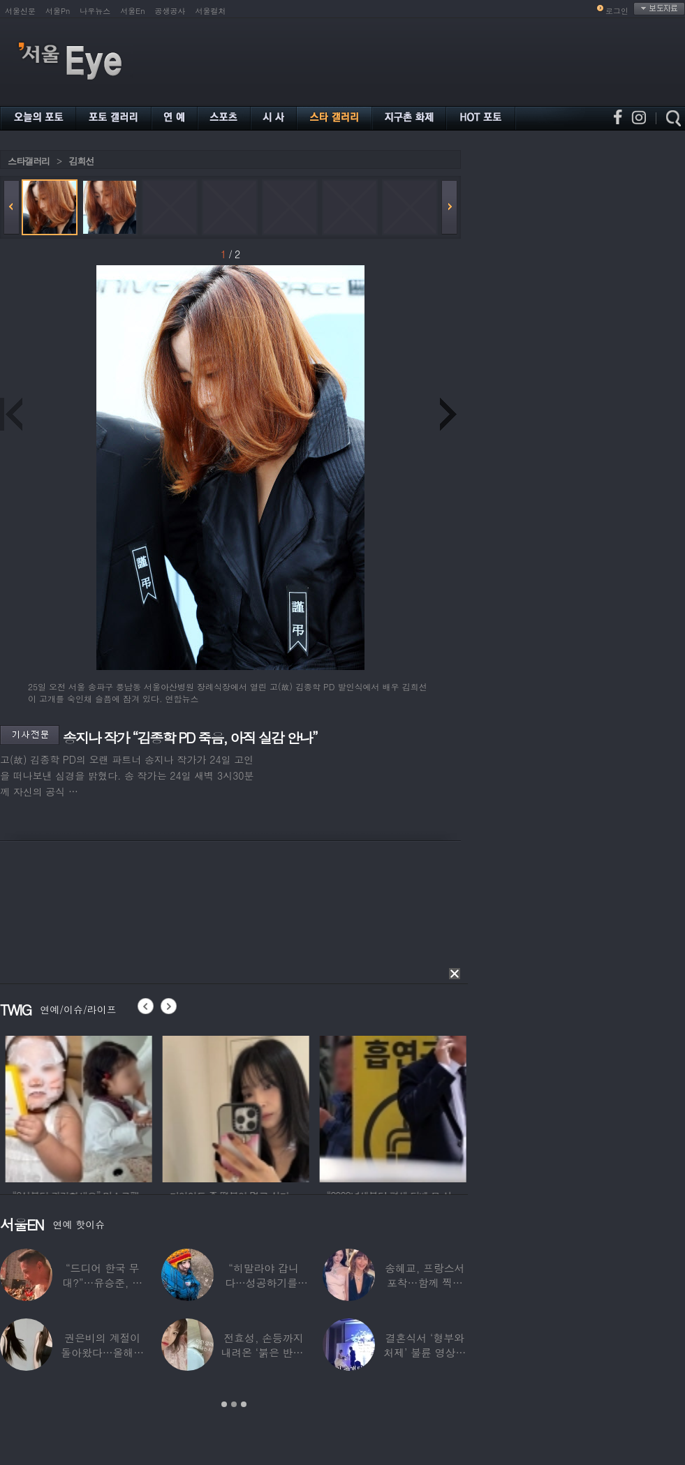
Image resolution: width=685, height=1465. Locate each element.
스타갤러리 (29, 161)
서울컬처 (211, 11)
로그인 (616, 11)
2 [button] (234, 1404)
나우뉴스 (95, 11)
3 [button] (243, 1404)
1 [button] (224, 1404)
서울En (132, 11)
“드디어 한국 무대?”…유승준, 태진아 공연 (102, 1282)
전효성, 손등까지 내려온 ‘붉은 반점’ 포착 (263, 1352)
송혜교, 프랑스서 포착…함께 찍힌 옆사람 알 (424, 1282)
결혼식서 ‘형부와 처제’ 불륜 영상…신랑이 (424, 1352)
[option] (123, 1107)
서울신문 (20, 11)
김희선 (81, 161)
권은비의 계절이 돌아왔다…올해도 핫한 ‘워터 (102, 1352)
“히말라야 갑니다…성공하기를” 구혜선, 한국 (263, 1282)
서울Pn (57, 11)
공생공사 (170, 11)
